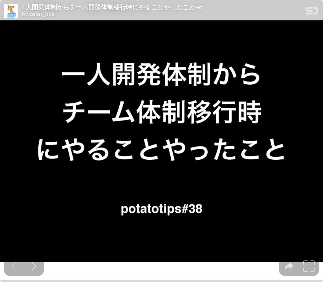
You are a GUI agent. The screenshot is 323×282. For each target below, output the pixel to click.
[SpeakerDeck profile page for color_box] (11, 11)
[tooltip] (289, 266)
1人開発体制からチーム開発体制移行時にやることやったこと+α (112, 7)
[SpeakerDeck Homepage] (311, 12)
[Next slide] (34, 266)
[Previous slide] (14, 266)
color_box (42, 14)
